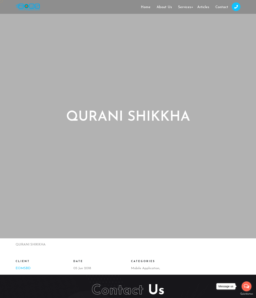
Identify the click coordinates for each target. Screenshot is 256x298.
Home (145, 7)
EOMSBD (23, 268)
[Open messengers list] (246, 286)
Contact (221, 7)
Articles (203, 7)
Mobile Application (145, 268)
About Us (164, 7)
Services (185, 7)
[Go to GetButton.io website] (246, 294)
